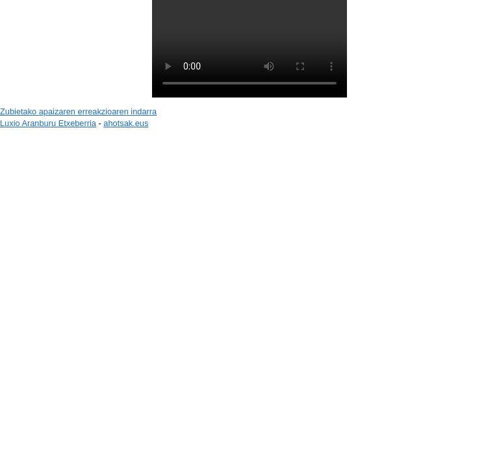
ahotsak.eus (125, 123)
